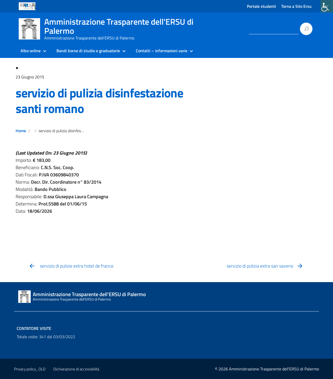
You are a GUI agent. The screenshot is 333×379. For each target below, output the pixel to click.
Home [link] (21, 131)
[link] (327, 6)
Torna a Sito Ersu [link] (296, 6)
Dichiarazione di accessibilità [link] (76, 369)
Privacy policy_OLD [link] (30, 369)
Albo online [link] (31, 51)
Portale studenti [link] (261, 6)
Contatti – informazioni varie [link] (161, 51)
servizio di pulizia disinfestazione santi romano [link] (99, 100)
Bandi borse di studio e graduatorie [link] (88, 51)
